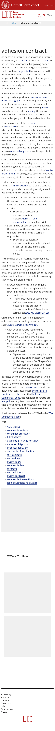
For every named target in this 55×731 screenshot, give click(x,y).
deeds (4, 100)
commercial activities (18, 430)
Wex (14, 23)
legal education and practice (22, 482)
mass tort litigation (17, 444)
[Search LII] (44, 15)
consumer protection (18, 433)
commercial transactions (20, 479)
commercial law (15, 465)
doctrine (31, 123)
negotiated (24, 71)
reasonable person (20, 151)
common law (30, 387)
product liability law (17, 447)
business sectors (16, 475)
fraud (34, 218)
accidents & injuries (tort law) (22, 440)
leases (46, 97)
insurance (36, 97)
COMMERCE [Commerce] (13, 426)
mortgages (15, 100)
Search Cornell (49, 6)
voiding (32, 111)
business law (14, 461)
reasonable (10, 126)
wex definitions (15, 472)
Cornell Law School (24, 4)
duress (26, 218)
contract (24, 60)
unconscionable (21, 185)
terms (45, 107)
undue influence (21, 222)
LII (7, 23)
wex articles (13, 458)
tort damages (14, 454)
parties (44, 60)
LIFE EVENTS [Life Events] (14, 437)
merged (5, 401)
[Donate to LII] (39, 15)
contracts (12, 468)
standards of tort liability (20, 451)
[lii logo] (13, 15)
